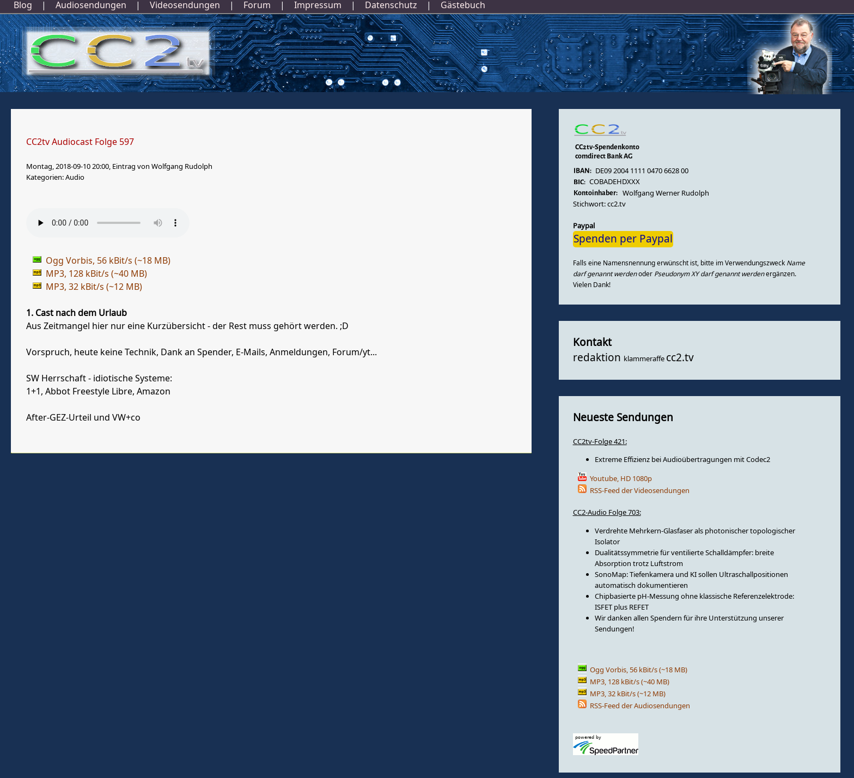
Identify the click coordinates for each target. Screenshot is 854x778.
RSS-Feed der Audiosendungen (640, 706)
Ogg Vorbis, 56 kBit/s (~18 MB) (638, 670)
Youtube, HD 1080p (621, 478)
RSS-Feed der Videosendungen (640, 490)
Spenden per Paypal (623, 239)
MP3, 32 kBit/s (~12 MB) (628, 694)
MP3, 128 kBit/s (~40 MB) (629, 682)
